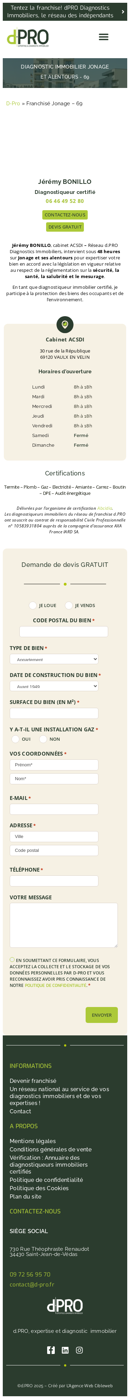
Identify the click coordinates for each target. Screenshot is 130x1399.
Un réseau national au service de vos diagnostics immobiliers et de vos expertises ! (59, 1096)
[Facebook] (51, 1350)
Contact (20, 1111)
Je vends (85, 605)
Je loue (47, 605)
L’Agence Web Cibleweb (90, 1386)
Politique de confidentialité (46, 1180)
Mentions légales (33, 1141)
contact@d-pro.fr (32, 1284)
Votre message (31, 897)
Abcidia (104, 508)
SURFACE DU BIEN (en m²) (44, 702)
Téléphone (26, 870)
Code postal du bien (64, 620)
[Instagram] (79, 1350)
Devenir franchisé (33, 1081)
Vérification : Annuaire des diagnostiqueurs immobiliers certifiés (49, 1165)
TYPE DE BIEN (28, 648)
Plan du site (26, 1196)
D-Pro (13, 103)
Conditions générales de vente (51, 1149)
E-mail (20, 798)
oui (26, 739)
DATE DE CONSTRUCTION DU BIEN (55, 675)
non (55, 739)
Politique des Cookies (39, 1188)
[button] (103, 37)
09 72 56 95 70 (30, 1274)
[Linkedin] (65, 1350)
